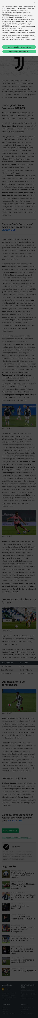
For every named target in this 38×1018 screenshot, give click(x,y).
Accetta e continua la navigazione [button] (19, 47)
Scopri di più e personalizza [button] (19, 51)
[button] (34, 2)
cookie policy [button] (23, 10)
